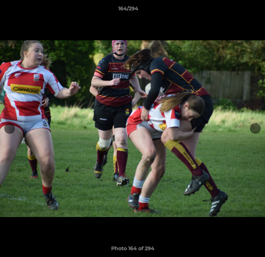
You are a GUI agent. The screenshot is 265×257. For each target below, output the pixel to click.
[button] (239, 10)
